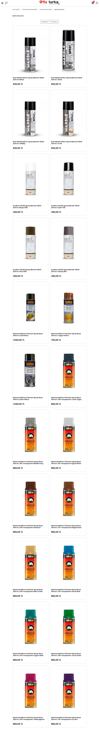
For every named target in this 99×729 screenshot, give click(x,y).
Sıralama (54, 22)
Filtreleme (45, 22)
